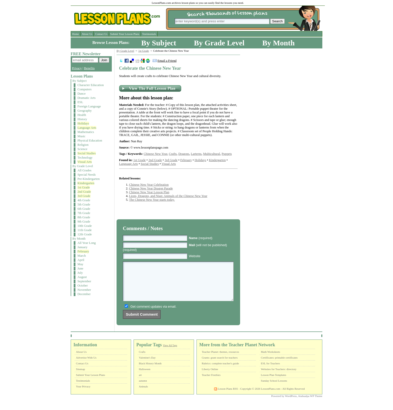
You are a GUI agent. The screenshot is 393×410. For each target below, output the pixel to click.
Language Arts (86, 127)
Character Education (90, 85)
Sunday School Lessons (274, 388)
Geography (84, 110)
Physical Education (89, 140)
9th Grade (83, 221)
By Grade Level (219, 43)
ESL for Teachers (270, 370)
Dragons (183, 154)
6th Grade (83, 209)
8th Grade (83, 217)
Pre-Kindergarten (88, 179)
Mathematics (85, 132)
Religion (82, 145)
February (83, 251)
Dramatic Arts (86, 98)
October (82, 285)
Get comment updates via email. (153, 314)
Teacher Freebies (211, 382)
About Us (87, 33)
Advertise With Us (86, 365)
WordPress (291, 403)
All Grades (84, 170)
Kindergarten (85, 183)
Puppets (227, 154)
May (80, 264)
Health (81, 115)
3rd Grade (83, 196)
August (82, 277)
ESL (80, 102)
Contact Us (101, 33)
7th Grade (83, 213)
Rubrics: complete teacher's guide (220, 370)
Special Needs (86, 174)
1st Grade (83, 187)
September (84, 281)
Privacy (77, 68)
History (82, 119)
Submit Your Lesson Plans (124, 33)
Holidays (83, 123)
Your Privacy (83, 393)
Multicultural (211, 154)
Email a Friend (166, 60)
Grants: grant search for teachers (220, 365)
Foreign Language (89, 106)
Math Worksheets (270, 359)
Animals (143, 394)
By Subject (158, 43)
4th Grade (83, 200)
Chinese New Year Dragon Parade (151, 188)
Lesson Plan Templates (273, 382)
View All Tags (170, 353)
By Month (278, 43)
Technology (84, 157)
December (84, 294)
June (80, 268)
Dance (81, 93)
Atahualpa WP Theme (310, 403)
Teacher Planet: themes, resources (220, 359)
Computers (84, 89)
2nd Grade (84, 191)
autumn (143, 388)
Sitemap (80, 376)
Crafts (173, 154)
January (82, 247)
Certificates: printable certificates (279, 365)
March (81, 255)
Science (82, 149)
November (84, 290)
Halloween (144, 376)
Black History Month (150, 371)
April (80, 260)
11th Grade (84, 230)
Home (75, 33)
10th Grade (84, 226)
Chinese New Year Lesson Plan (149, 192)
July (80, 273)
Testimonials (149, 33)
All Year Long (86, 243)
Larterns (196, 154)
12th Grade (84, 234)
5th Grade (83, 204)
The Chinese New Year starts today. (152, 199)
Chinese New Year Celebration (149, 184)
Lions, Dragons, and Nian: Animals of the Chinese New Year (168, 196)
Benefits (89, 68)
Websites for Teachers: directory (279, 376)
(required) (200, 238)
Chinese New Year (155, 154)
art (140, 382)
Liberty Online (210, 376)
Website (194, 256)
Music (81, 136)
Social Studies (86, 153)
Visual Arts (84, 162)
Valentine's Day (147, 365)
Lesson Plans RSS (226, 396)
